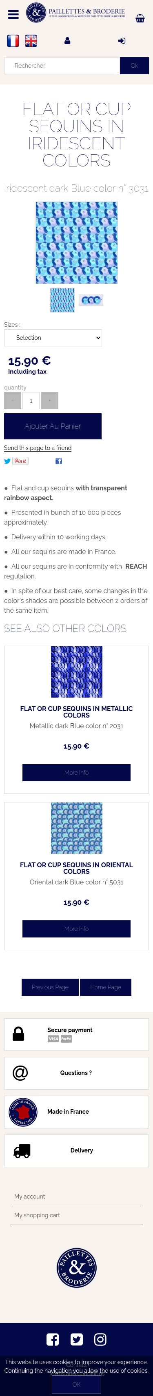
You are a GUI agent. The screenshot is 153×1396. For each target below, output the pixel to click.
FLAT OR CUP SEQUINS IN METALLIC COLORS (76, 712)
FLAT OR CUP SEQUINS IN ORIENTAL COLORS (76, 868)
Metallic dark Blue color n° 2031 (77, 726)
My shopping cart (37, 1215)
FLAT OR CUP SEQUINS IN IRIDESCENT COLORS (76, 135)
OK (76, 1384)
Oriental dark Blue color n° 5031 (77, 882)
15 (76, 746)
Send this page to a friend (37, 448)
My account (29, 1196)
